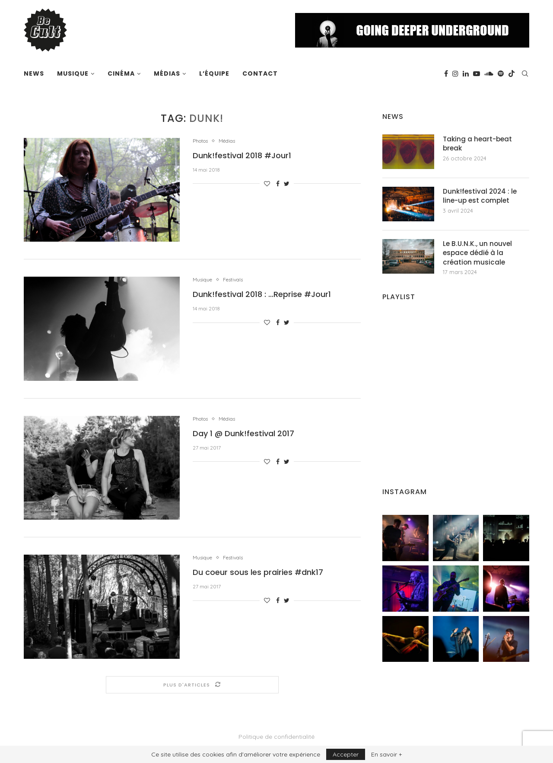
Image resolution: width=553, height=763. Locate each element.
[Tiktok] (511, 73)
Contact (260, 73)
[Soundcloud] (488, 73)
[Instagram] (455, 73)
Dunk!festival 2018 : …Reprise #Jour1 (262, 295)
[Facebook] (446, 73)
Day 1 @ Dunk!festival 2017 (243, 433)
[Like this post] (267, 184)
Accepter (346, 754)
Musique (73, 73)
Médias (167, 73)
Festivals (237, 280)
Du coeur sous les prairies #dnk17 (258, 573)
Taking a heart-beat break (479, 143)
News (34, 73)
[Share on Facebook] (278, 184)
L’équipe (214, 73)
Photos (202, 141)
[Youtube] (476, 73)
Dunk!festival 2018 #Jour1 (242, 155)
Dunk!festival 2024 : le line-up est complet (481, 196)
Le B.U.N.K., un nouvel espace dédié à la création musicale (478, 253)
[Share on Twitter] (286, 184)
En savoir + (386, 754)
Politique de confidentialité (276, 737)
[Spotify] (501, 73)
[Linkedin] (466, 73)
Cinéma (121, 73)
